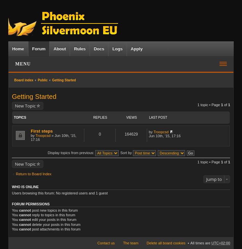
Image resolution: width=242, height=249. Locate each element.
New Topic (25, 106)
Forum (38, 48)
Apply (136, 48)
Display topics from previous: (83, 153)
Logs (117, 48)
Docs (99, 48)
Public (43, 80)
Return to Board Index (34, 174)
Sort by (138, 153)
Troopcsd (42, 136)
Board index (23, 80)
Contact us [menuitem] (106, 243)
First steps (42, 131)
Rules (80, 48)
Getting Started (64, 80)
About (60, 48)
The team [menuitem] (130, 243)
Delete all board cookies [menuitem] (166, 243)
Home (18, 48)
